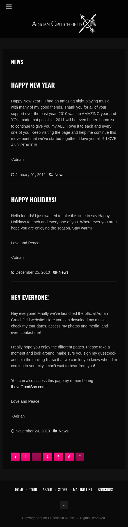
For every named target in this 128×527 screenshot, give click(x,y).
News (59, 174)
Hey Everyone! (30, 297)
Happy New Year (33, 84)
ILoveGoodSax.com (28, 387)
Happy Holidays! (33, 199)
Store (62, 489)
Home (19, 489)
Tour (33, 489)
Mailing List (82, 489)
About (47, 489)
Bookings (105, 489)
